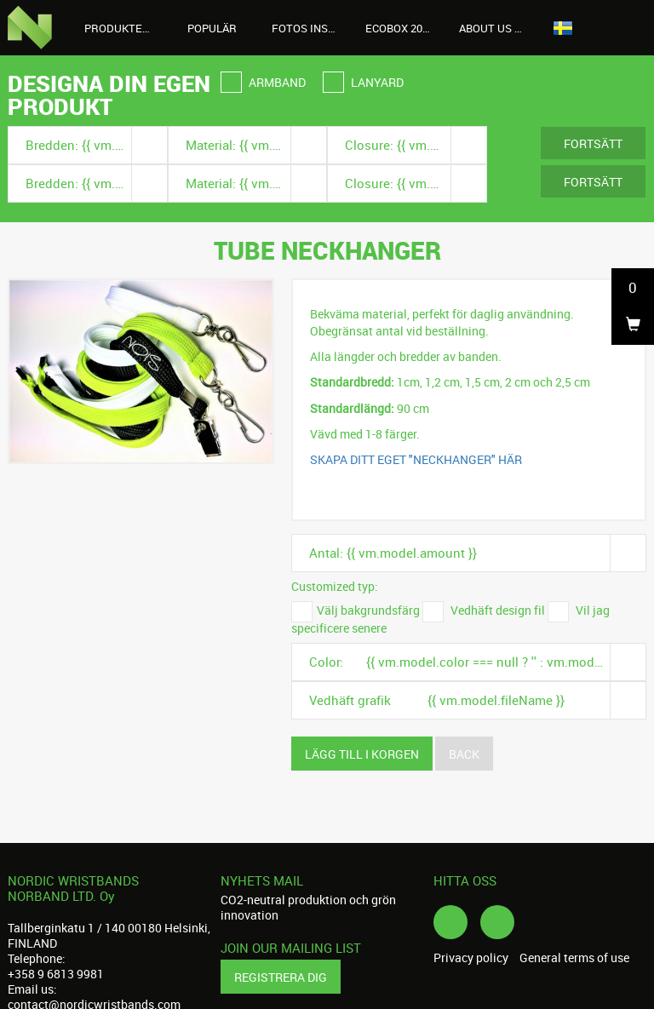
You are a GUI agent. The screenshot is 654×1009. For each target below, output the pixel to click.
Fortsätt (593, 143)
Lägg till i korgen (362, 754)
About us (495, 28)
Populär (212, 28)
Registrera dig (280, 977)
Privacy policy (470, 958)
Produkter (124, 28)
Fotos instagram (312, 28)
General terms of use (574, 958)
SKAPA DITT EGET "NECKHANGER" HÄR (416, 459)
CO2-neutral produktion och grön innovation (308, 907)
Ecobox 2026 (399, 28)
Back (464, 754)
